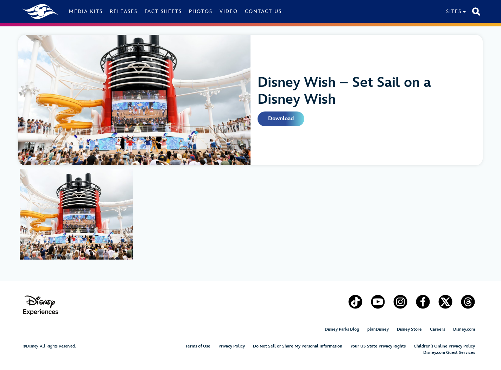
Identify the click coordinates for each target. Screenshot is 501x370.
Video (229, 11)
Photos (201, 11)
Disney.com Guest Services (449, 352)
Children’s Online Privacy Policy (444, 346)
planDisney (378, 329)
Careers (437, 329)
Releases (124, 11)
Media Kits (86, 11)
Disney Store (409, 329)
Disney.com (464, 329)
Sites (454, 11)
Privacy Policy (231, 346)
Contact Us (263, 11)
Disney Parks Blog (342, 329)
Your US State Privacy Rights (378, 346)
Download (281, 118)
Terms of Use (197, 346)
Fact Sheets (163, 11)
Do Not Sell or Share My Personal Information (297, 346)
